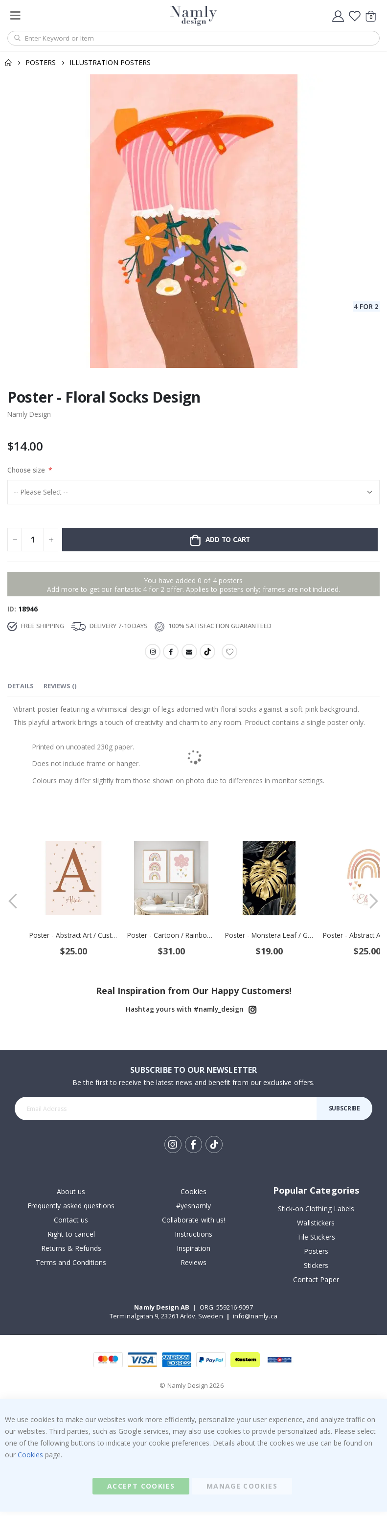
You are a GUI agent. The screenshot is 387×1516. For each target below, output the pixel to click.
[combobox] (193, 38)
